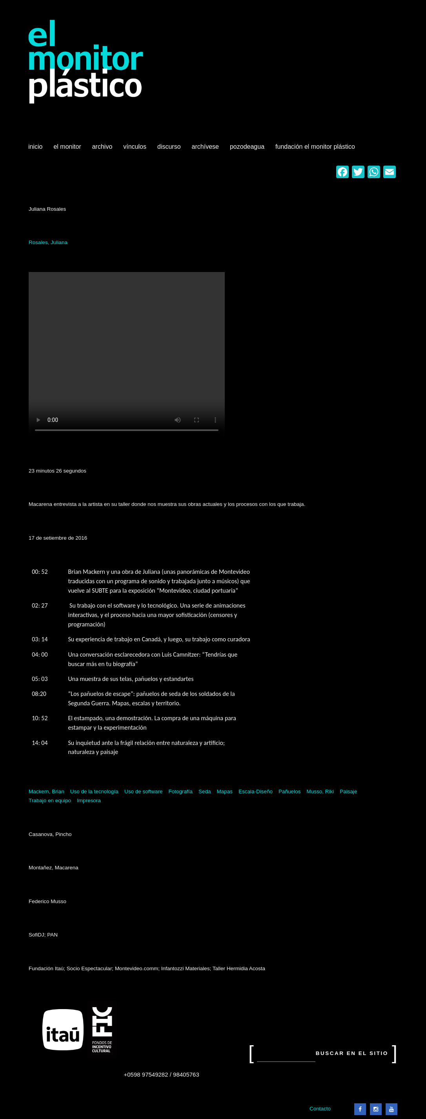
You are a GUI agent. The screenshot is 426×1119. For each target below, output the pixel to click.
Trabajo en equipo (50, 800)
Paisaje (348, 791)
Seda (204, 791)
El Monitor (67, 149)
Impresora (89, 800)
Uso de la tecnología (94, 791)
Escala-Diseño (255, 791)
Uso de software (143, 791)
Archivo (103, 149)
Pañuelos (289, 791)
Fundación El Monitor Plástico (315, 146)
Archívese (205, 146)
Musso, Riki (320, 791)
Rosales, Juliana (48, 242)
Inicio (35, 146)
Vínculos (135, 149)
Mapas (225, 791)
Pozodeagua (248, 149)
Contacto (320, 1109)
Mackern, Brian (46, 791)
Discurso (169, 146)
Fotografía (180, 791)
